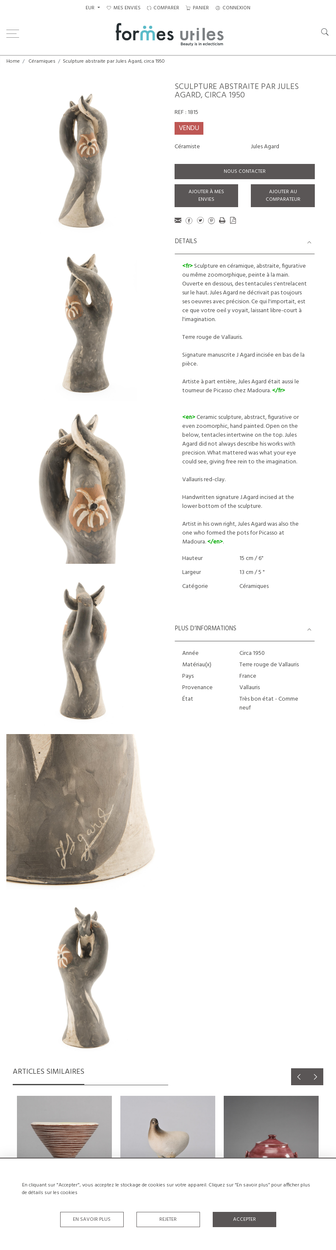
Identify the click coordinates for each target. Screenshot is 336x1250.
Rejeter (168, 1219)
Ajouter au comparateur (283, 196)
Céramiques (42, 61)
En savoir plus (92, 1219)
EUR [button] (91, 8)
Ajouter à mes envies (206, 196)
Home (13, 61)
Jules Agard (265, 147)
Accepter (244, 1219)
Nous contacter (245, 171)
